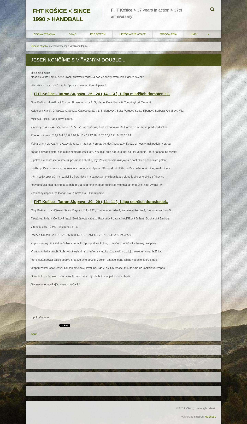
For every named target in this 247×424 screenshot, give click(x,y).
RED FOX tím (98, 34)
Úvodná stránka (44, 34)
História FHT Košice (132, 34)
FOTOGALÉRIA (168, 34)
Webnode (210, 416)
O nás (72, 34)
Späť (34, 333)
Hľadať (212, 10)
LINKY (194, 34)
